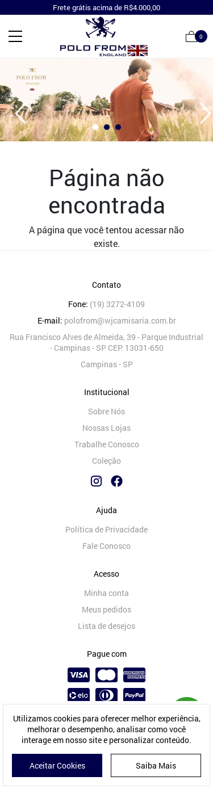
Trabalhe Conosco (106, 444)
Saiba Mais (156, 765)
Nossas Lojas (106, 427)
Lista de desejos (106, 625)
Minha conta (106, 592)
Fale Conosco (106, 545)
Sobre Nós (106, 411)
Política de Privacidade (106, 529)
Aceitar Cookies (57, 765)
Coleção (106, 460)
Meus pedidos (106, 609)
